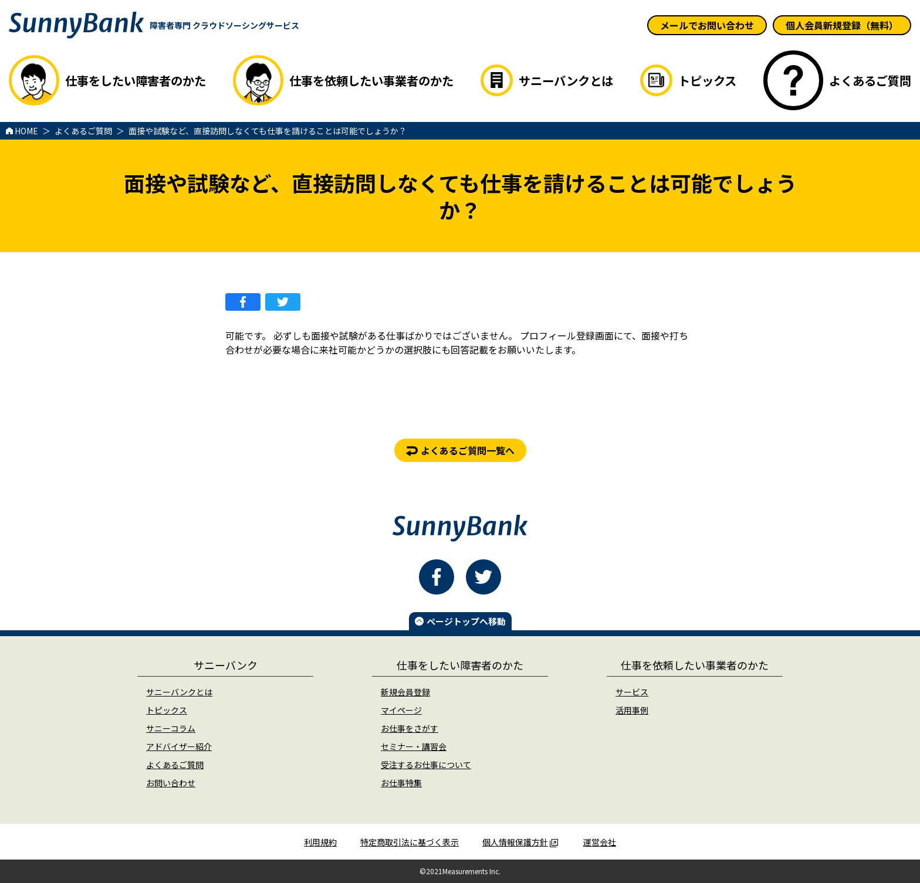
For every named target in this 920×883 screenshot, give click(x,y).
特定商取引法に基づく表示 (409, 842)
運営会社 (599, 842)
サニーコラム (170, 728)
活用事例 (631, 710)
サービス (631, 692)
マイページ (401, 710)
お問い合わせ (170, 783)
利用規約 (320, 842)
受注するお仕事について (426, 764)
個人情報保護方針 (520, 842)
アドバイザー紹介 (179, 746)
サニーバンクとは (179, 692)
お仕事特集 (401, 783)
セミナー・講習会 (414, 746)
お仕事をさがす (409, 728)
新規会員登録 (405, 692)
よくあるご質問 (175, 764)
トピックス (166, 710)
